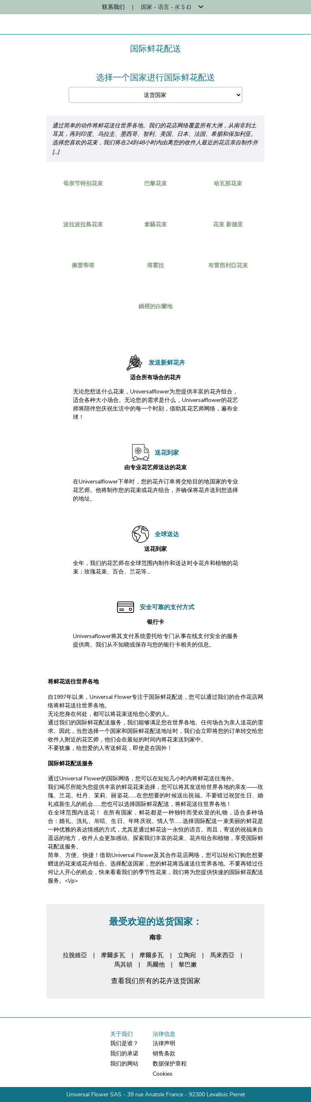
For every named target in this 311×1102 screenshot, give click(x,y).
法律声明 (164, 1043)
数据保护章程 (170, 1064)
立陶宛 (187, 955)
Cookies (163, 1074)
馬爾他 (156, 964)
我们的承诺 (124, 1053)
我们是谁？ (124, 1043)
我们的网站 (124, 1064)
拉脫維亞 (75, 955)
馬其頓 (123, 964)
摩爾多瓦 (113, 955)
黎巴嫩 (188, 964)
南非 (155, 937)
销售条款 (164, 1053)
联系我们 (113, 7)
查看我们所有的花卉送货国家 (155, 981)
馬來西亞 (222, 955)
